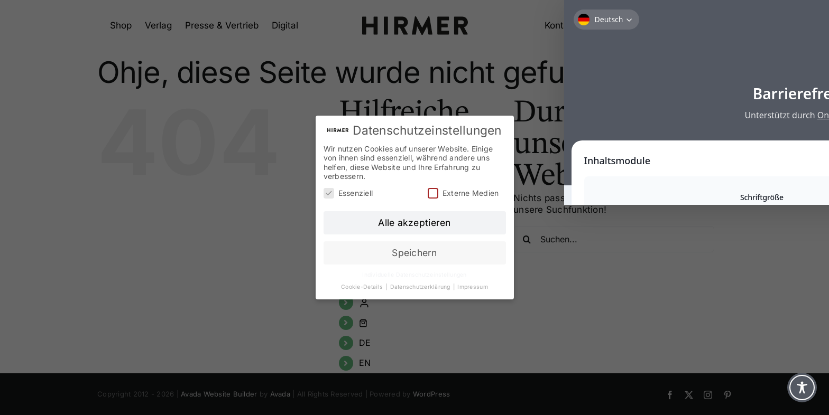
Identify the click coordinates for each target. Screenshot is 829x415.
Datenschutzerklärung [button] (421, 287)
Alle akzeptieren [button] (414, 222)
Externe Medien (463, 193)
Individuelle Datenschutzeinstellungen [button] (414, 274)
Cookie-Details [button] (362, 287)
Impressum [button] (472, 287)
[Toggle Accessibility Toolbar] (802, 387)
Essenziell (348, 193)
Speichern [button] (414, 252)
